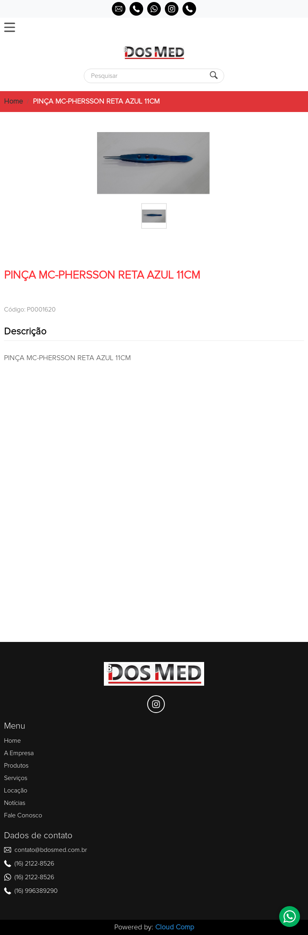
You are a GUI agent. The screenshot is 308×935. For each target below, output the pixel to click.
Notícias (14, 803)
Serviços (15, 778)
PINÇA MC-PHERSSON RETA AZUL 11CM (96, 101)
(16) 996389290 (36, 891)
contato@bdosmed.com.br (50, 850)
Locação (15, 790)
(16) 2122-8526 (34, 863)
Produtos (16, 765)
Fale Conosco (23, 815)
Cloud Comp (174, 927)
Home (13, 101)
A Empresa (19, 753)
